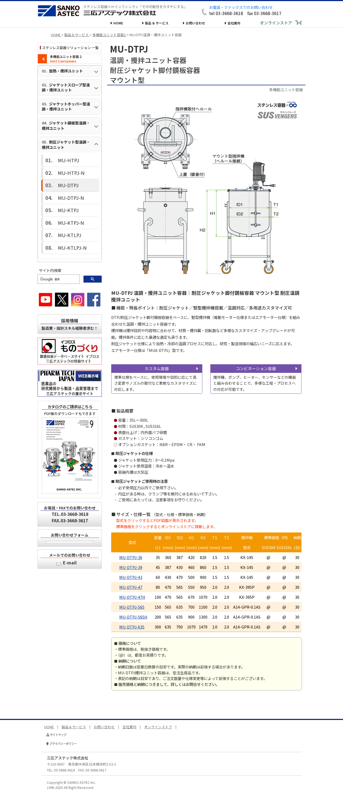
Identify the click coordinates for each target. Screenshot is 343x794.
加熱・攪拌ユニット (66, 70)
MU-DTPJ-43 (130, 577)
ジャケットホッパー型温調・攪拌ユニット (66, 106)
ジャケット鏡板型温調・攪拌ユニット (66, 125)
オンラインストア (276, 22)
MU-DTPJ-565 (131, 607)
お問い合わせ (195, 23)
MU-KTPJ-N (61, 202)
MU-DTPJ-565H (133, 617)
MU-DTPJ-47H (132, 597)
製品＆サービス (74, 726)
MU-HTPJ (60, 158)
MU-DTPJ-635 (131, 627)
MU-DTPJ (60, 176)
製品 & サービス (157, 23)
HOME (118, 23)
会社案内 (234, 23)
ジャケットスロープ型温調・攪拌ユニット (66, 87)
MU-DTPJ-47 (130, 587)
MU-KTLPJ (61, 211)
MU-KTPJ (60, 193)
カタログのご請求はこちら (69, 377)
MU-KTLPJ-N (62, 220)
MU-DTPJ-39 (130, 567)
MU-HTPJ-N (62, 167)
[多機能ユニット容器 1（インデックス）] (70, 58)
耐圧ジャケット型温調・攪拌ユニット (66, 144)
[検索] (58, 249)
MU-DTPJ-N (62, 184)
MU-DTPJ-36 (130, 557)
